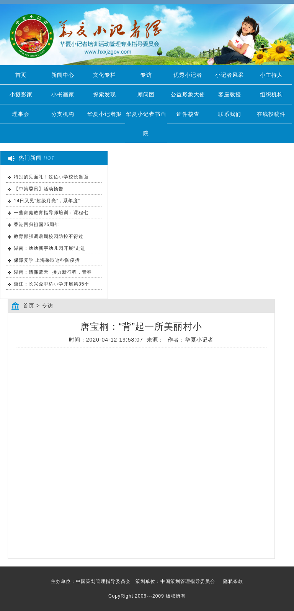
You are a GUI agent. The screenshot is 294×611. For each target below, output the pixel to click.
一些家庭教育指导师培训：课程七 (51, 212)
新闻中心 (62, 75)
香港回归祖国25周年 (36, 224)
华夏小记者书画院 (146, 123)
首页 (21, 75)
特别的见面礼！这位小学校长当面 (51, 177)
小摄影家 (21, 94)
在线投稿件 (271, 114)
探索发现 (104, 94)
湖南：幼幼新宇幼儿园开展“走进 (49, 248)
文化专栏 (104, 75)
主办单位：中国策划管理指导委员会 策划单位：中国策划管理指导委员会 (147, 581)
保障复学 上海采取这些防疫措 (47, 260)
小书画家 (62, 94)
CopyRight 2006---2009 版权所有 (147, 596)
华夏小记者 (199, 340)
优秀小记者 (187, 75)
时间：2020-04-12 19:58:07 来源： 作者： (141, 340)
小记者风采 (229, 75)
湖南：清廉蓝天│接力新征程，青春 (53, 272)
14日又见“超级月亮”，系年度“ (47, 200)
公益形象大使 (188, 94)
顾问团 (146, 94)
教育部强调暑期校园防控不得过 (48, 236)
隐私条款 (233, 581)
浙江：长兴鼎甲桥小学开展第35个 (51, 284)
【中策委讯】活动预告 (39, 189)
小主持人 (271, 75)
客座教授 (229, 94)
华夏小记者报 (104, 114)
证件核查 (187, 114)
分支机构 (62, 114)
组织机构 (271, 94)
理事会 (20, 114)
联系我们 (229, 114)
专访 (146, 75)
